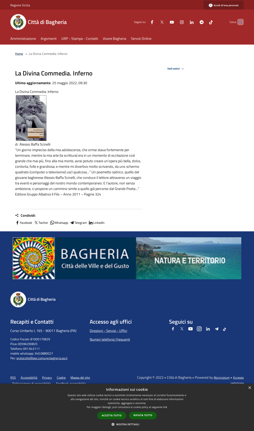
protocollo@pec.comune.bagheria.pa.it (41, 358)
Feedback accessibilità (71, 383)
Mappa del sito (80, 377)
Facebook (23, 222)
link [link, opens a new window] (165, 407)
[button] (127, 424)
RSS (13, 377)
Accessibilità (29, 377)
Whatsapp (59, 222)
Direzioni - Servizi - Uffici (108, 330)
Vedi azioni (176, 68)
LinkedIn (96, 222)
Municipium (222, 377)
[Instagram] (175, 22)
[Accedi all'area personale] (224, 5)
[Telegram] (195, 22)
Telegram (78, 222)
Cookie (61, 377)
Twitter (41, 222)
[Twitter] (155, 22)
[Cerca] (239, 22)
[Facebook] (145, 22)
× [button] (249, 387)
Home (19, 53)
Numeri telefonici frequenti (110, 339)
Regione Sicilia (20, 5)
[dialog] (127, 407)
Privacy (47, 377)
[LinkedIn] (185, 22)
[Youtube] (165, 22)
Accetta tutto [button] (112, 415)
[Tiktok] (204, 22)
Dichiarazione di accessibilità (31, 383)
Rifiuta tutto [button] (143, 415)
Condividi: (25, 215)
